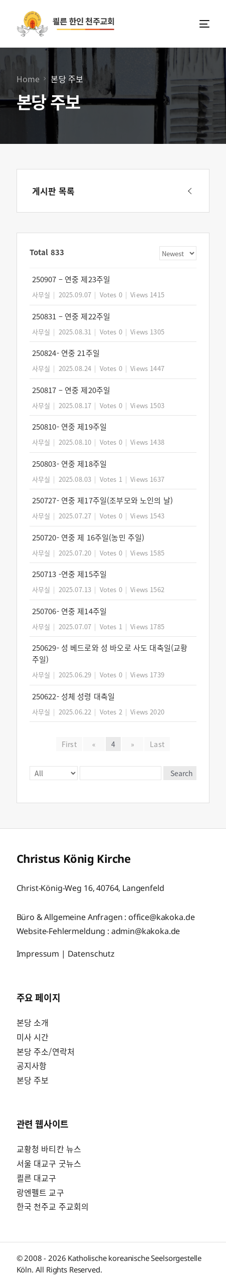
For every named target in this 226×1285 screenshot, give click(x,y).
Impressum (38, 953)
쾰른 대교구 (37, 1178)
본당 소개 (33, 1022)
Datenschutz (91, 953)
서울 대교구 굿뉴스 (49, 1163)
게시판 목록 (53, 191)
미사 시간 (33, 1037)
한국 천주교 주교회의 (53, 1206)
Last (157, 744)
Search (181, 773)
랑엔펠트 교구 (40, 1192)
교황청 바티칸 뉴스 (49, 1149)
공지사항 (32, 1065)
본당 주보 (33, 1080)
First (69, 744)
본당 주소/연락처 (46, 1051)
